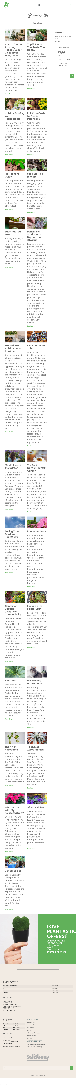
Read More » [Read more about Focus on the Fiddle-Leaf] (31, 647)
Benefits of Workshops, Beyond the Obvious (34, 236)
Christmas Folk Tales (36, 347)
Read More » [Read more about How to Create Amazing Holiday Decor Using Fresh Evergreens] (9, 94)
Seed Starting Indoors (35, 175)
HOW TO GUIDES (64, 60)
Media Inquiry (31, 1036)
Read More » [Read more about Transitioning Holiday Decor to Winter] (9, 432)
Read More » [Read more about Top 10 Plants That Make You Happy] (31, 88)
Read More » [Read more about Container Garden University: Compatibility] (9, 661)
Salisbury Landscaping (34, 1047)
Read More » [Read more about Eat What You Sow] (9, 267)
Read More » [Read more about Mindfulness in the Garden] (9, 509)
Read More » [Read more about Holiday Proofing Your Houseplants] (9, 154)
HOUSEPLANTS (63, 48)
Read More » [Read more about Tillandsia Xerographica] (31, 788)
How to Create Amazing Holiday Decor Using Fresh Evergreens (13, 50)
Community (31, 1025)
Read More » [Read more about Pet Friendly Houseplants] (31, 727)
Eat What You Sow (13, 233)
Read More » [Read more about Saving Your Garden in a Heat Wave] (9, 572)
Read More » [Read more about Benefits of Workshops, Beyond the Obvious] (31, 326)
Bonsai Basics (13, 871)
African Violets (36, 807)
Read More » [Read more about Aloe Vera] (9, 719)
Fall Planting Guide (12, 175)
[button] (39, 5)
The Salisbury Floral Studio (36, 1044)
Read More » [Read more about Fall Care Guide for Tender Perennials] (31, 154)
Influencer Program (33, 1033)
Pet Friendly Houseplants (35, 682)
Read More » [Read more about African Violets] (31, 849)
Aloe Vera (10, 680)
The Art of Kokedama (11, 748)
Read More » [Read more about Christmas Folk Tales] (31, 446)
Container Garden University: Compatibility (13, 610)
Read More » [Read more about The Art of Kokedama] (9, 785)
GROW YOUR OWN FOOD (62, 65)
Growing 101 (31, 1022)
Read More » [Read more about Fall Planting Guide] (9, 209)
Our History (30, 1030)
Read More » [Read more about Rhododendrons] (31, 587)
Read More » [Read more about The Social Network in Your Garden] (31, 512)
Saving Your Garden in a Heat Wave (12, 534)
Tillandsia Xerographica (35, 748)
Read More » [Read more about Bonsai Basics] (9, 909)
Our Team (30, 1028)
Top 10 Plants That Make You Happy (36, 47)
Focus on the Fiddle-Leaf (34, 607)
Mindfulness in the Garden (13, 467)
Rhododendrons (36, 531)
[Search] (72, 76)
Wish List (29, 1038)
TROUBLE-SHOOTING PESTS (62, 54)
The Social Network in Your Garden (36, 468)
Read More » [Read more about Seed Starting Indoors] (31, 212)
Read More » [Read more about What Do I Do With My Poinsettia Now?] (9, 851)
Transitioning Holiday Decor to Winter (13, 348)
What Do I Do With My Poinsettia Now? (14, 810)
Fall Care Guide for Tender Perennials (36, 116)
